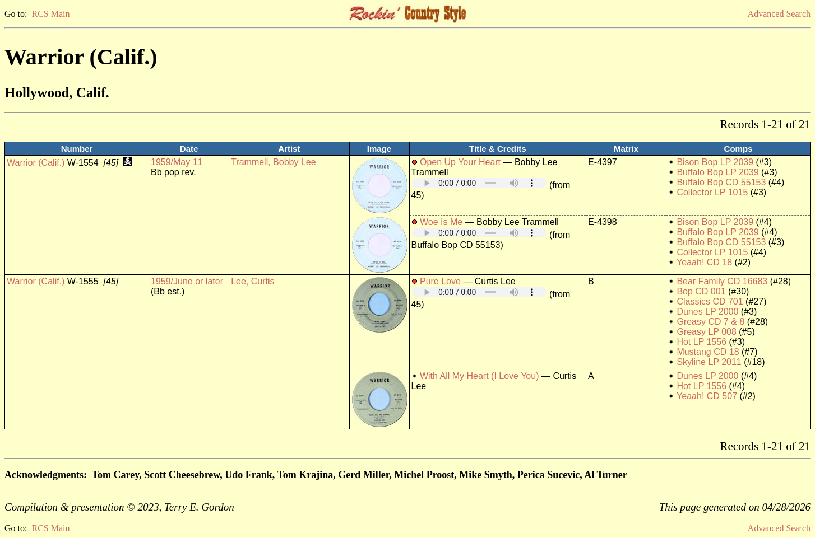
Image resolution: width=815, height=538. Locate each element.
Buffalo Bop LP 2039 (717, 172)
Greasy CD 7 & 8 (710, 321)
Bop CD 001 (701, 291)
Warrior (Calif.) (35, 162)
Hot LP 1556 (701, 342)
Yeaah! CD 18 (704, 262)
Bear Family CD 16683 (722, 281)
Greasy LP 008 (706, 331)
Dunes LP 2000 (707, 311)
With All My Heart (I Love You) (479, 376)
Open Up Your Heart (460, 162)
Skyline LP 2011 (709, 362)
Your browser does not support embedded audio (479, 183)
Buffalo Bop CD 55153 (721, 182)
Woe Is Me (441, 222)
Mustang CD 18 (708, 352)
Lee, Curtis (252, 281)
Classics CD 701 (710, 301)
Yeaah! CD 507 (707, 396)
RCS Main (50, 13)
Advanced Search (779, 13)
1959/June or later (187, 281)
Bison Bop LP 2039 (715, 162)
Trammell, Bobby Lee (273, 162)
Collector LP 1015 (712, 192)
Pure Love (440, 281)
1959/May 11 (177, 162)
